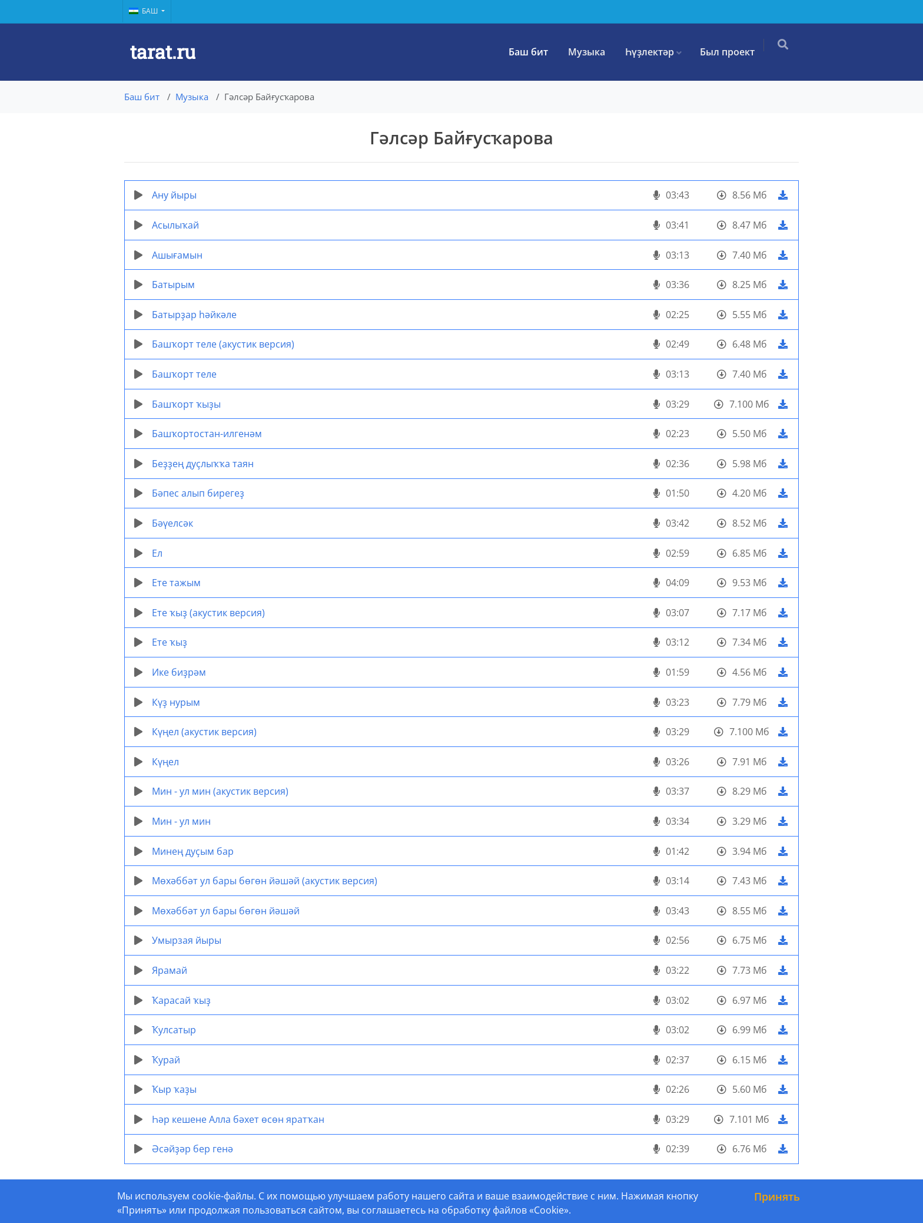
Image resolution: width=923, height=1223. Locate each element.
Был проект (732, 51)
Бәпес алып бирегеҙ (198, 493)
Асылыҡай (175, 225)
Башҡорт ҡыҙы (186, 404)
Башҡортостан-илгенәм (207, 433)
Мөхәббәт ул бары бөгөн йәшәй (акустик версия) (264, 880)
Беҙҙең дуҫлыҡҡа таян (203, 463)
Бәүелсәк (172, 523)
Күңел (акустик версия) (204, 731)
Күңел (165, 761)
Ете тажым (176, 582)
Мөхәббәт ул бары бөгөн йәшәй (226, 910)
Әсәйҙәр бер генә (192, 1148)
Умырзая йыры (186, 940)
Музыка (591, 51)
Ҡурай (166, 1059)
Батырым (173, 284)
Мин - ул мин (181, 821)
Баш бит (533, 51)
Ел (157, 553)
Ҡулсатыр (174, 1029)
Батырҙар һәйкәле (194, 314)
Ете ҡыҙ (169, 642)
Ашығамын (177, 255)
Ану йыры (174, 195)
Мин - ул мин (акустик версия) (220, 791)
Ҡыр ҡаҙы (174, 1089)
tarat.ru (162, 51)
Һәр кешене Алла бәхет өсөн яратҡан (238, 1119)
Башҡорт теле (184, 374)
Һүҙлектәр (654, 51)
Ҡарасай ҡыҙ (181, 1000)
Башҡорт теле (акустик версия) (223, 344)
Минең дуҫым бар (193, 851)
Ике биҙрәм (179, 672)
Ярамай (169, 970)
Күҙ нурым (176, 702)
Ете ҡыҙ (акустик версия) (208, 612)
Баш (144, 11)
